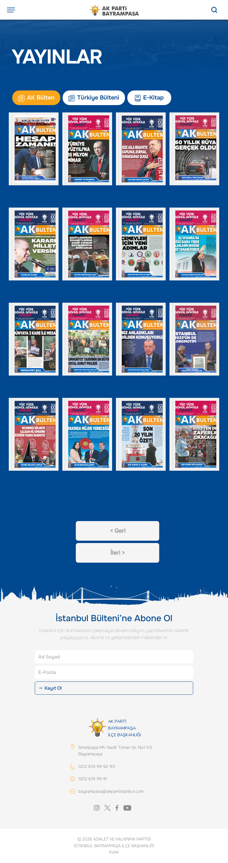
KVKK (114, 852)
